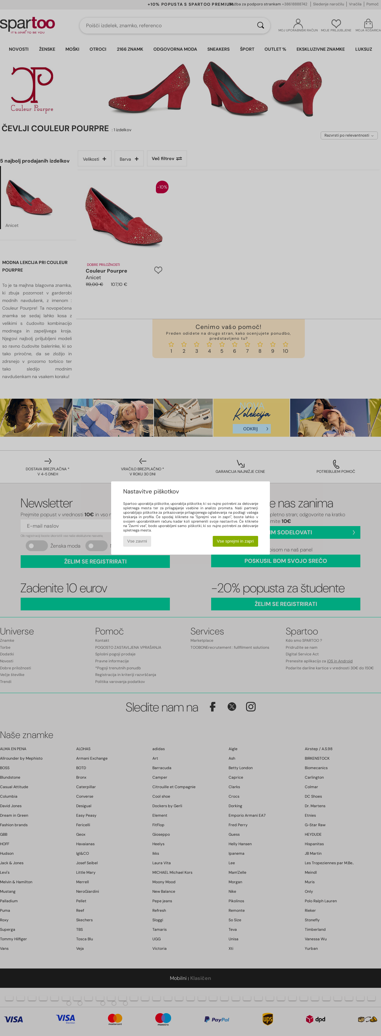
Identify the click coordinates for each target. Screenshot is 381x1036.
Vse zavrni (137, 541)
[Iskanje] (260, 26)
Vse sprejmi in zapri (235, 541)
